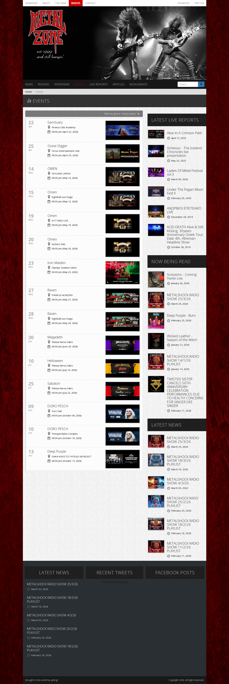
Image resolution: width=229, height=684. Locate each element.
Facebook (183, 3)
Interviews (62, 84)
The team (60, 3)
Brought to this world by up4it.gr (41, 680)
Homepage (31, 3)
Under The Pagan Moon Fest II (185, 191)
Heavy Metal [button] (131, 113)
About (46, 3)
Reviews (43, 84)
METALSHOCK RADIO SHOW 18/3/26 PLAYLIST (183, 460)
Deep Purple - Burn (181, 315)
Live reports (98, 84)
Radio (75, 3)
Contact (90, 3)
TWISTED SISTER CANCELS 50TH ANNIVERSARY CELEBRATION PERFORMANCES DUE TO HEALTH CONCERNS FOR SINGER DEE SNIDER (185, 392)
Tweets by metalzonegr (114, 582)
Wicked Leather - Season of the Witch (182, 338)
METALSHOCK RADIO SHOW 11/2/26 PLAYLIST (183, 547)
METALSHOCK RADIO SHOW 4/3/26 (183, 481)
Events (79, 84)
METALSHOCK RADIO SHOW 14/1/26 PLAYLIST (183, 360)
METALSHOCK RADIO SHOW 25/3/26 (183, 296)
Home (28, 91)
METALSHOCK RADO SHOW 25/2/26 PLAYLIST (182, 502)
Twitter (199, 3)
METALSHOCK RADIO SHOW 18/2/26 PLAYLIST (183, 524)
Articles (118, 84)
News (29, 84)
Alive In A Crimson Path (184, 132)
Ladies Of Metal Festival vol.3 (185, 172)
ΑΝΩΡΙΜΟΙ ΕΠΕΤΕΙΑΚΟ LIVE (184, 210)
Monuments (138, 84)
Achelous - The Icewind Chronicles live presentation (184, 151)
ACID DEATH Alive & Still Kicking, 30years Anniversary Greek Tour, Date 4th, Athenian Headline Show (185, 234)
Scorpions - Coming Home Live (182, 276)
